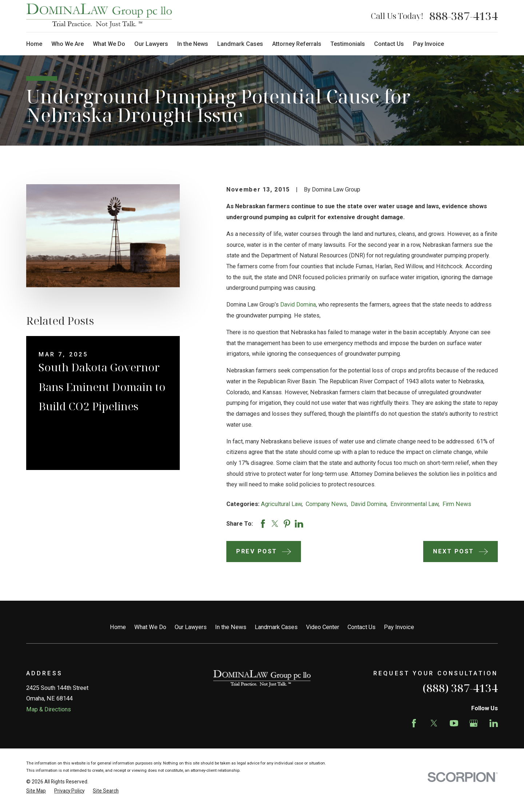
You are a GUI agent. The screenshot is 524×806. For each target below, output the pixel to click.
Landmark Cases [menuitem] (240, 43)
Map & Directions (48, 709)
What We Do (150, 627)
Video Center (322, 627)
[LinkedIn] (493, 723)
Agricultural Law (281, 504)
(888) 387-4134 (460, 687)
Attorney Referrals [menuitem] (296, 43)
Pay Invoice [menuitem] (428, 43)
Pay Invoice (399, 627)
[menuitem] (36, 790)
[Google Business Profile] (473, 723)
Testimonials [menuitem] (347, 43)
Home (118, 627)
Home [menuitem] (34, 43)
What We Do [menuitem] (109, 43)
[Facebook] (414, 723)
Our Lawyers (191, 627)
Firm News (456, 504)
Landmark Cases (276, 627)
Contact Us (362, 627)
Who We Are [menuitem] (67, 43)
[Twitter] (434, 723)
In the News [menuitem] (192, 43)
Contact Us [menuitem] (389, 43)
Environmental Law (414, 504)
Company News (326, 504)
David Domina (298, 304)
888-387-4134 (463, 16)
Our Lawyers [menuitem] (151, 43)
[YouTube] (454, 723)
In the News (230, 627)
